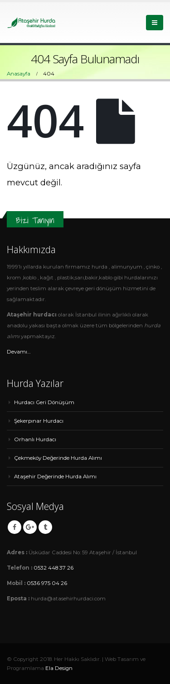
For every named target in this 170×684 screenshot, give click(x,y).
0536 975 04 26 (47, 583)
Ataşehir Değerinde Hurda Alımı (55, 476)
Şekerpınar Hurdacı (38, 421)
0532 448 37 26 (53, 568)
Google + (30, 527)
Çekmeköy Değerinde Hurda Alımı (58, 458)
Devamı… (19, 352)
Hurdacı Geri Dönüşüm (44, 402)
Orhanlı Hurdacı (35, 439)
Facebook (14, 527)
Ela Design (59, 668)
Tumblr (45, 527)
